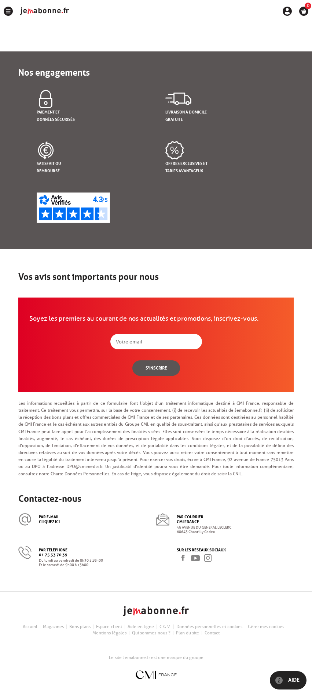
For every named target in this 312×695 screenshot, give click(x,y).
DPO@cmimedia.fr (84, 466)
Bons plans (80, 626)
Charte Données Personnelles (80, 473)
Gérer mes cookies (266, 626)
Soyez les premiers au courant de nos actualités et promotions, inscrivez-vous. (143, 318)
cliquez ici (49, 521)
